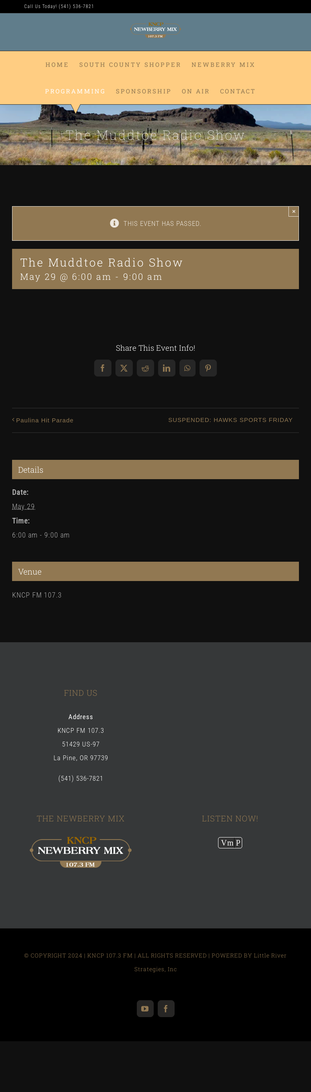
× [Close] (294, 211)
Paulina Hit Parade (45, 420)
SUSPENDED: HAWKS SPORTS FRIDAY (230, 419)
